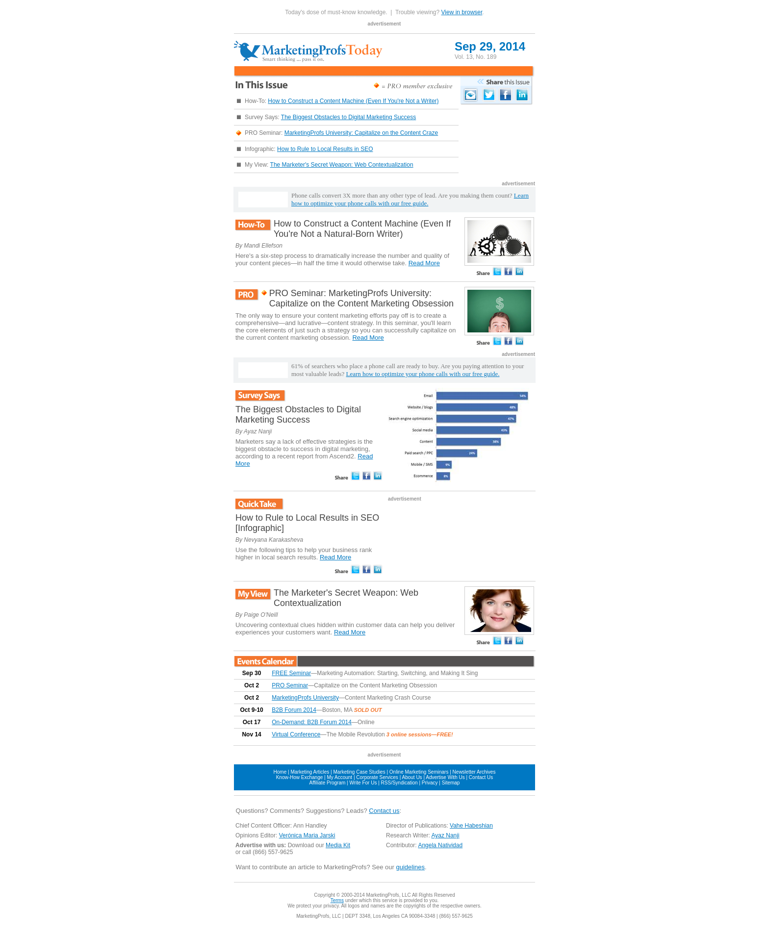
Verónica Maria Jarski (307, 835)
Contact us (384, 810)
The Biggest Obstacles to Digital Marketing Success (348, 117)
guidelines (410, 867)
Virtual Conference (296, 734)
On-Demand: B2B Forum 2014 (312, 722)
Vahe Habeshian (471, 825)
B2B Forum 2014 (294, 709)
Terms (337, 900)
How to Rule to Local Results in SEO (325, 149)
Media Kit (338, 845)
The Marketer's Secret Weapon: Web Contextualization (341, 164)
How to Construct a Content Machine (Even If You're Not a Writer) (353, 101)
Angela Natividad (440, 845)
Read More (424, 263)
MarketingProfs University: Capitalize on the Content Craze (361, 132)
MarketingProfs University (305, 697)
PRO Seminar (290, 685)
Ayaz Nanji (445, 835)
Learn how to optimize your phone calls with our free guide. (410, 199)
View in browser (462, 12)
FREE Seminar (291, 673)
